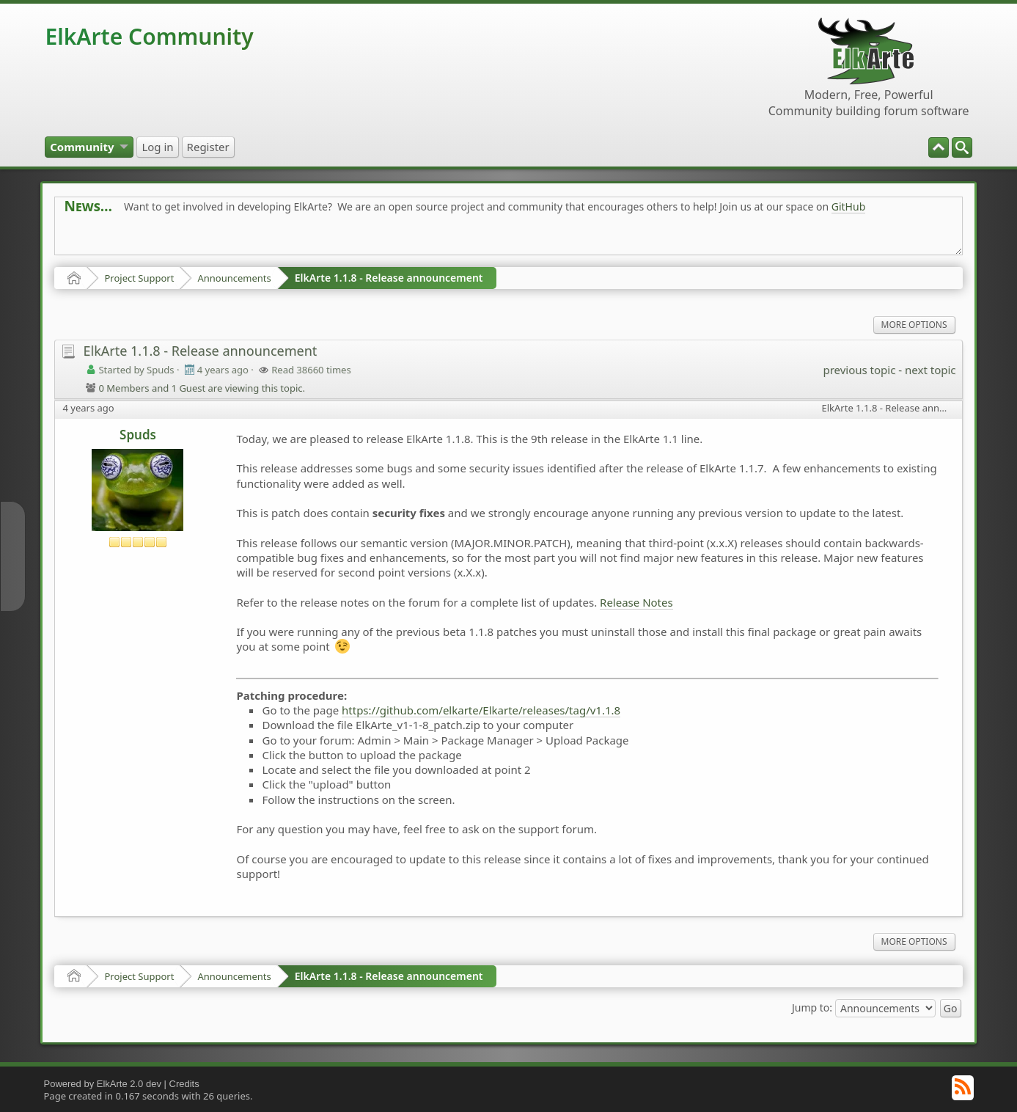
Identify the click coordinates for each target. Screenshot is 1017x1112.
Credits (184, 1083)
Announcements (234, 278)
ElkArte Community (149, 36)
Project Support (139, 278)
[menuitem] (962, 147)
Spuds (138, 434)
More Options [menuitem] (914, 324)
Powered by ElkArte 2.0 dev (102, 1083)
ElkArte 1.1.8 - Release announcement (389, 278)
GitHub (848, 206)
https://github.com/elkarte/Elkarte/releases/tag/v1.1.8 (481, 710)
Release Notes (636, 602)
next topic (930, 369)
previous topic (859, 369)
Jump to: (812, 1007)
